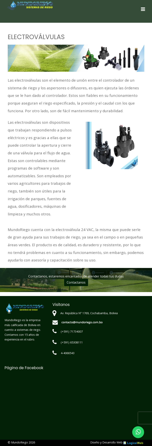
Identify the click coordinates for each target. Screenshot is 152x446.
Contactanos (76, 282)
